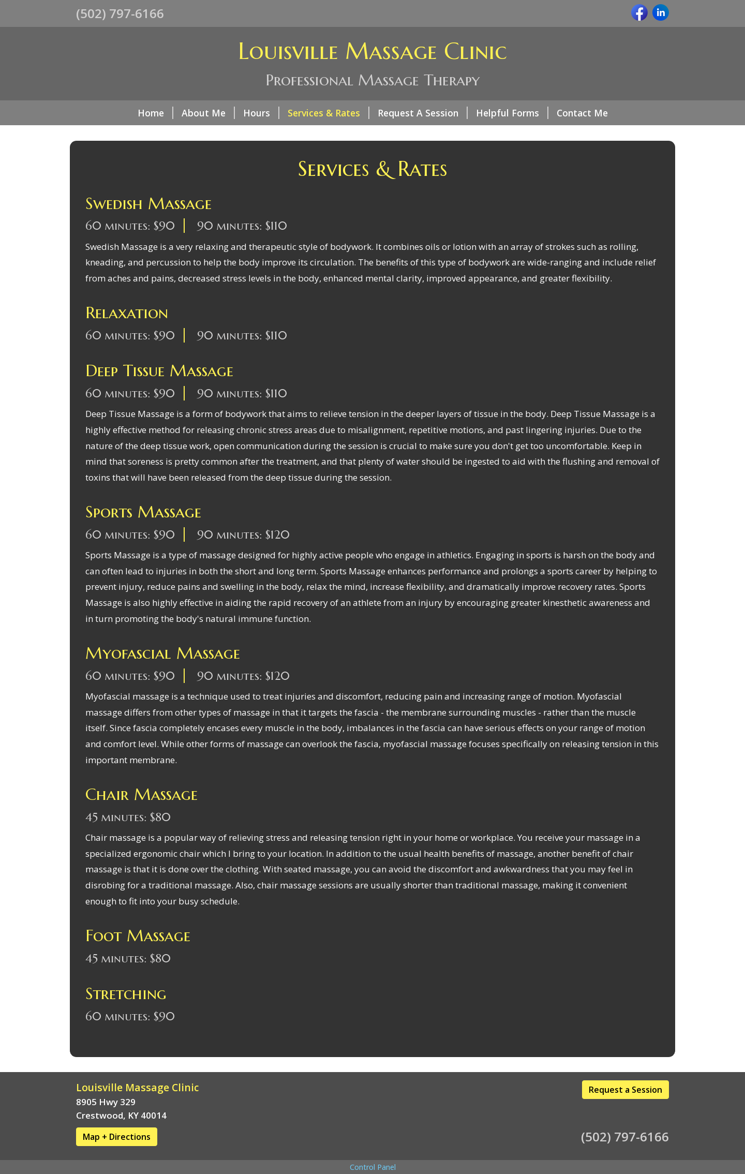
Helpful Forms (512, 113)
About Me (208, 113)
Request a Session (625, 1089)
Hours (261, 113)
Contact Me (582, 113)
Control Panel (373, 1167)
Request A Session (423, 113)
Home (155, 113)
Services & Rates (328, 113)
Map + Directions (117, 1136)
